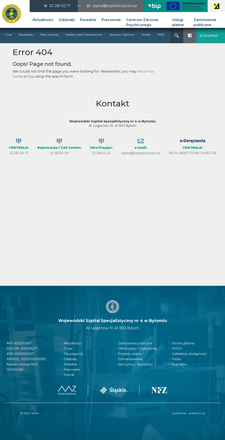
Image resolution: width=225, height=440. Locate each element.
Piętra (176, 359)
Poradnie (88, 20)
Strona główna (183, 343)
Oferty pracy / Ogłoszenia (137, 349)
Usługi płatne (178, 22)
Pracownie (111, 20)
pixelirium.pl (197, 413)
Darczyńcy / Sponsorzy (121, 34)
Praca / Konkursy (49, 34)
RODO (161, 34)
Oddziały (67, 20)
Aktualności (42, 20)
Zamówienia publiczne (205, 22)
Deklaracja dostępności (189, 354)
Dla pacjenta (26, 34)
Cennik (69, 375)
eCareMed (209, 36)
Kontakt (146, 34)
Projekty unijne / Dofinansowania (83, 34)
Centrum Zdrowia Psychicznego (142, 22)
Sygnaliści (179, 364)
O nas (8, 34)
